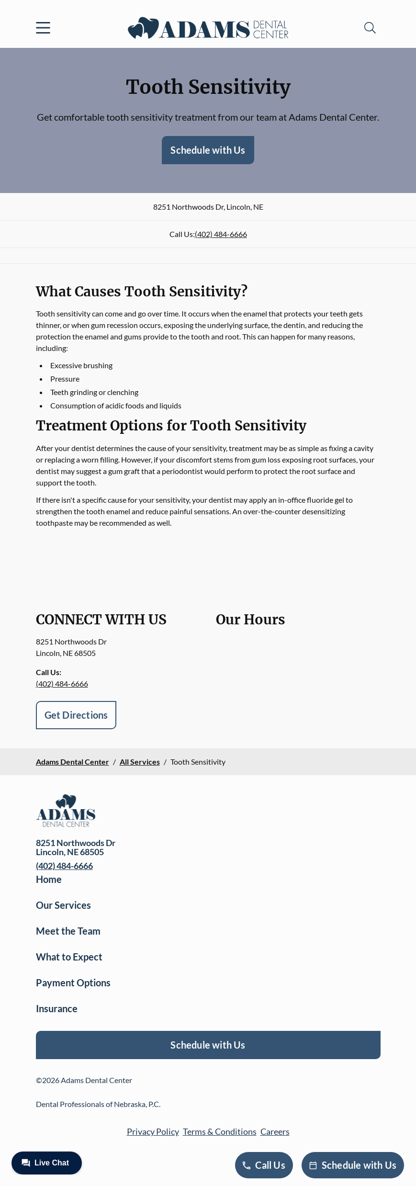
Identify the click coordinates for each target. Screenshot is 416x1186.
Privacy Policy (153, 1131)
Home (49, 879)
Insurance (57, 1008)
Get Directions (76, 715)
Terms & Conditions (220, 1131)
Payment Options (73, 982)
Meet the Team (68, 931)
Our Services (63, 905)
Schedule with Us (207, 150)
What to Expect (69, 956)
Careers (275, 1131)
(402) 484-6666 (221, 233)
